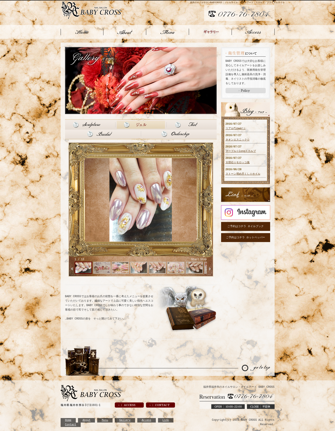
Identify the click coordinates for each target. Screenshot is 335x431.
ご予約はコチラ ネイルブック (245, 226)
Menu (105, 420)
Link (165, 420)
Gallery (124, 420)
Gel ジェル (141, 124)
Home (68, 420)
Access (146, 420)
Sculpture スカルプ (90, 124)
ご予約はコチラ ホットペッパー (245, 237)
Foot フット (192, 124)
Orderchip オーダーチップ (179, 134)
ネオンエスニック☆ (238, 139)
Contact (70, 424)
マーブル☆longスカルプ (241, 151)
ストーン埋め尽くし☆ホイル (243, 173)
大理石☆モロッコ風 (238, 162)
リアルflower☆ (236, 128)
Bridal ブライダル (102, 134)
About (86, 420)
